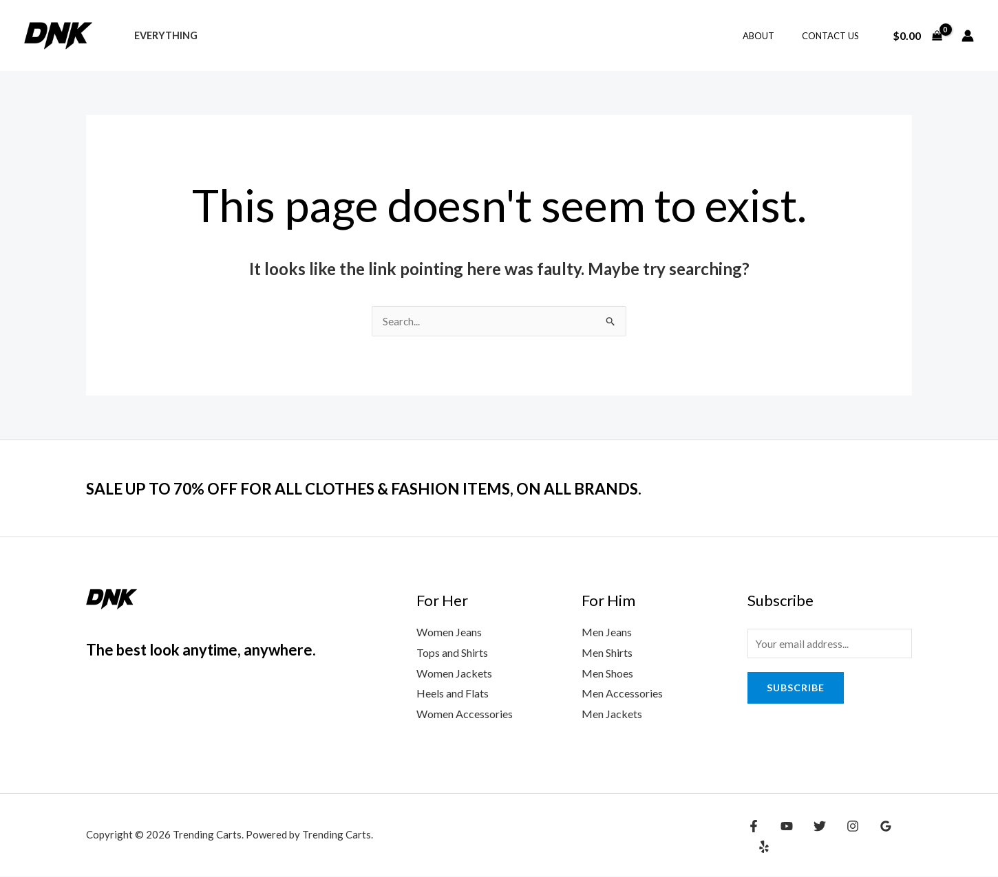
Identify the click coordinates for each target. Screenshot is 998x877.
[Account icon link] (968, 36)
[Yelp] (901, 837)
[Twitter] (813, 837)
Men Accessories (622, 693)
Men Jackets (612, 714)
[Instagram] (842, 837)
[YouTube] (783, 837)
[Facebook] (753, 837)
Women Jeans (449, 632)
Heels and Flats (452, 693)
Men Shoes (607, 673)
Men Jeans (607, 632)
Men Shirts (607, 653)
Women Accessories (464, 714)
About (773, 35)
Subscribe (796, 689)
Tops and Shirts (452, 653)
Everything (161, 35)
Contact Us (835, 35)
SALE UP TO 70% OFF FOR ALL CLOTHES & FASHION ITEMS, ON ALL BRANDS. (405, 488)
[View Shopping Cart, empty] (917, 36)
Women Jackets (454, 673)
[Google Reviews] (872, 837)
